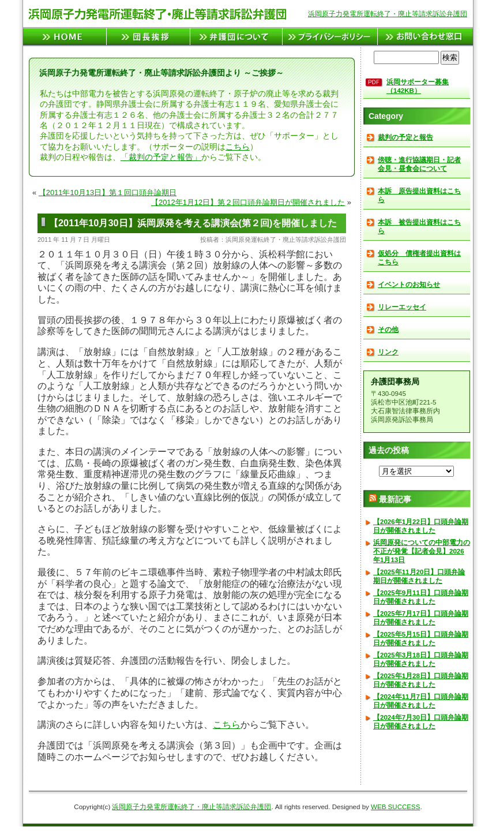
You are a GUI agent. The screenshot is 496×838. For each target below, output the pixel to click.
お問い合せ (425, 36)
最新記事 (395, 499)
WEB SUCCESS (395, 806)
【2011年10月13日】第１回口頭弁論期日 (107, 192)
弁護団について (236, 36)
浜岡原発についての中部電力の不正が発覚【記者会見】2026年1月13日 (421, 551)
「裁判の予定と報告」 (161, 157)
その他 (388, 329)
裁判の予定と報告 (405, 137)
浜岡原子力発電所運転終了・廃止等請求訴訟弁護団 (387, 14)
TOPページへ (65, 36)
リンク (388, 352)
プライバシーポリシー (330, 36)
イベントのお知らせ (409, 284)
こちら (238, 147)
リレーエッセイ (402, 307)
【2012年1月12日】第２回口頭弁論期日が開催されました (248, 202)
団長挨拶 (148, 36)
